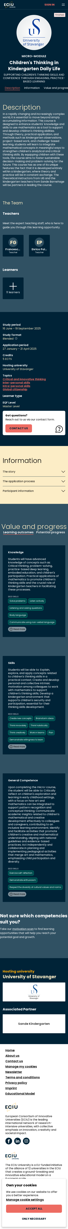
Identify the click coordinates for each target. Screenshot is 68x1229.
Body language (18, 615)
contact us (18, 428)
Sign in (49, 5)
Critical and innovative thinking (24, 379)
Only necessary (34, 1219)
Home (10, 1050)
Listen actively (37, 600)
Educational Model (20, 1094)
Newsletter (13, 1072)
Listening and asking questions (26, 608)
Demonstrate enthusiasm (23, 880)
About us (12, 1056)
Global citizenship (15, 389)
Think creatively (17, 732)
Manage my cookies (21, 1067)
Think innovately (18, 725)
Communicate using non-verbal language (32, 622)
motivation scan (23, 929)
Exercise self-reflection (21, 873)
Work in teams (37, 732)
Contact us (14, 1061)
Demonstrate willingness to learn (26, 739)
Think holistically (39, 725)
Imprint (11, 1088)
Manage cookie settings (25, 1200)
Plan (51, 732)
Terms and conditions (22, 1077)
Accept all (34, 1209)
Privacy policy (16, 1083)
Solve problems (17, 600)
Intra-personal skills (16, 386)
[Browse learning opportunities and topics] (63, 5)
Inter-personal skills (16, 382)
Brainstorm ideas (45, 718)
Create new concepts (20, 718)
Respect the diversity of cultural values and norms (35, 887)
